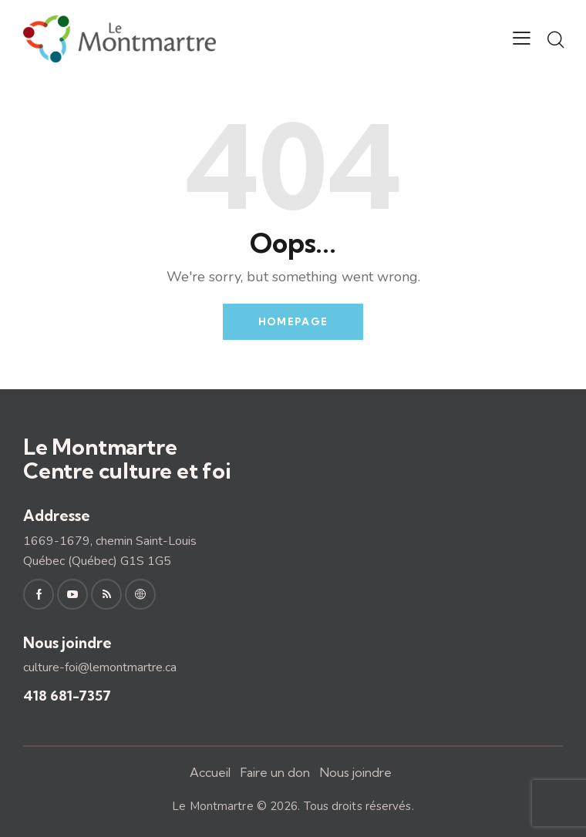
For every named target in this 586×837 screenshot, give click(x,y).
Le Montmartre (212, 806)
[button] (521, 39)
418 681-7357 (67, 695)
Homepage (293, 321)
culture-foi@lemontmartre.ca (100, 667)
